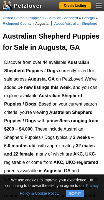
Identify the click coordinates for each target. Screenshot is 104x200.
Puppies (35, 18)
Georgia (88, 18)
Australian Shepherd (61, 18)
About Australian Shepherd (75, 23)
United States (13, 18)
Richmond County (17, 23)
